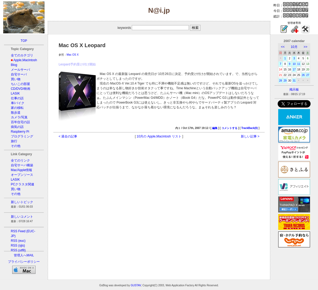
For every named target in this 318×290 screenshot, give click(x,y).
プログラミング (22, 136)
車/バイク (17, 103)
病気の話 (17, 127)
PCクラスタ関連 (22, 184)
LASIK (15, 93)
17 (294, 69)
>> (305, 47)
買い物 (15, 79)
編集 (214, 128)
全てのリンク (20, 160)
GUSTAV (136, 285)
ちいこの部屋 (20, 84)
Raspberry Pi (20, 131)
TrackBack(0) (249, 128)
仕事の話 (17, 98)
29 (285, 80)
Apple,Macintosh (25, 60)
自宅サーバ (19, 74)
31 (294, 80)
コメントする (229, 128)
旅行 (14, 141)
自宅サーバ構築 (22, 165)
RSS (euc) (18, 241)
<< (283, 47)
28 (280, 80)
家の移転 (17, 108)
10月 (294, 47)
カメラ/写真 (19, 117)
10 (294, 64)
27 (307, 75)
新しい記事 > (250, 136)
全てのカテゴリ (22, 55)
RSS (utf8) (18, 250)
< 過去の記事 (68, 136)
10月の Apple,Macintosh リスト (159, 136)
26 (303, 75)
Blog (14, 65)
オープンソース (22, 175)
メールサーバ (20, 70)
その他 (15, 146)
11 (298, 64)
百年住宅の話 (20, 122)
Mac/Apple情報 (21, 170)
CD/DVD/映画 (20, 89)
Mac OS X (73, 54)
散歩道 (15, 112)
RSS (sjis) (18, 245)
